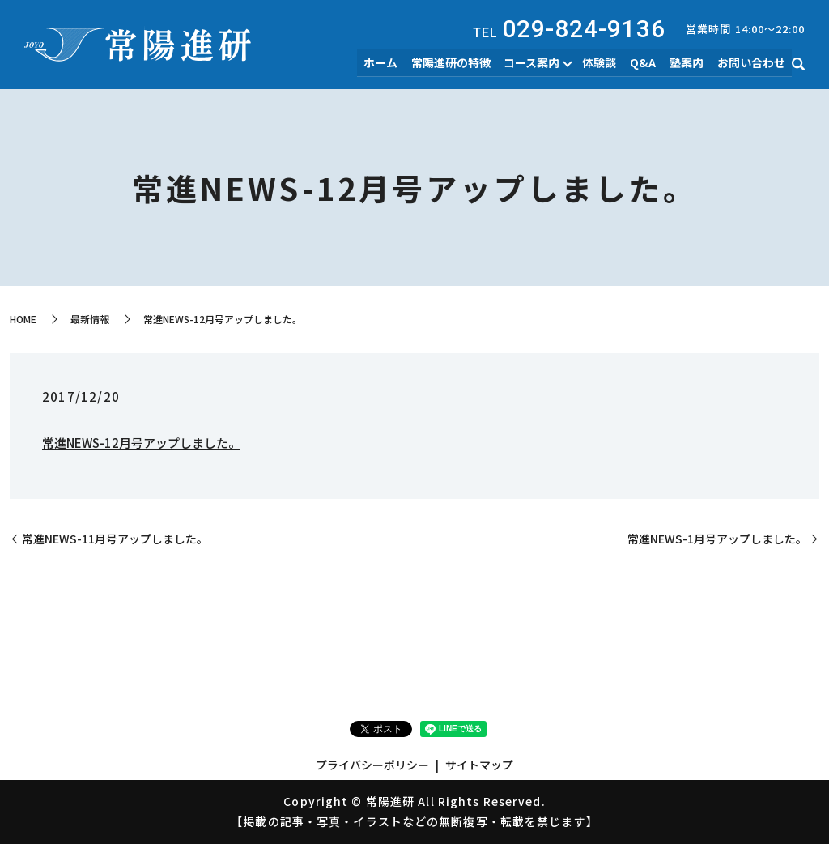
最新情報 (89, 319)
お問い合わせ (752, 63)
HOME (23, 319)
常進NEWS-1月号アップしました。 (717, 539)
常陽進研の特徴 (460, 63)
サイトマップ (479, 765)
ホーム (393, 63)
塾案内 (690, 63)
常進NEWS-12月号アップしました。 (141, 442)
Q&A (648, 63)
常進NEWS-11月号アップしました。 (115, 539)
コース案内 (540, 63)
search (798, 65)
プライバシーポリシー (372, 765)
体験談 (607, 63)
